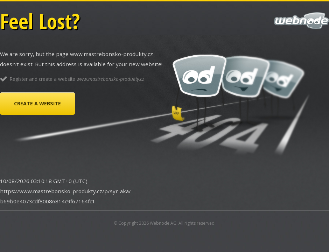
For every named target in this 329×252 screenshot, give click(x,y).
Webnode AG (163, 223)
